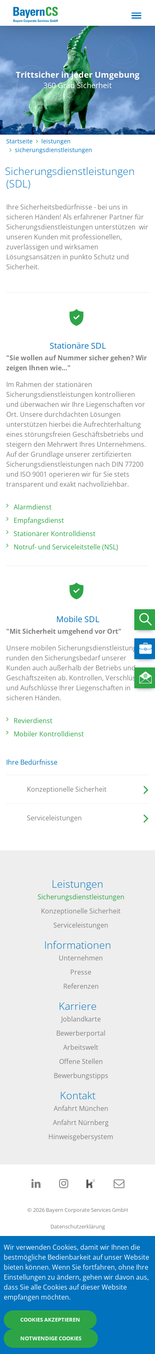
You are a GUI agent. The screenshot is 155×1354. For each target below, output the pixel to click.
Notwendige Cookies (50, 1338)
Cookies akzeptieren (50, 1319)
